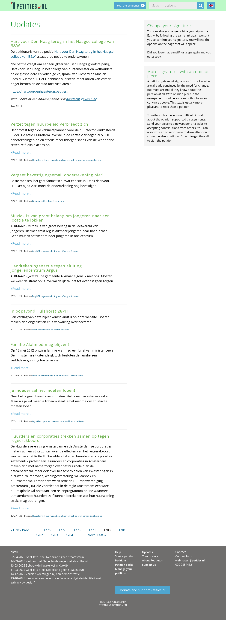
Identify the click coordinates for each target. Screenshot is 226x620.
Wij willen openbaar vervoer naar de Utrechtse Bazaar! (59, 421)
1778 (77, 530)
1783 (54, 535)
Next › (92, 535)
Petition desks (124, 564)
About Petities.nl (152, 560)
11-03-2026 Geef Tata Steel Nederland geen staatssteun (47, 570)
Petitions (120, 560)
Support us (149, 564)
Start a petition (124, 556)
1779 (92, 530)
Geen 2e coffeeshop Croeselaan (48, 200)
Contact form (183, 556)
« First (15, 530)
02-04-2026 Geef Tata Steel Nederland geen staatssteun (47, 557)
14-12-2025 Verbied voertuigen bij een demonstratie (45, 574)
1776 (46, 530)
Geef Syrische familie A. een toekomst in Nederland (57, 375)
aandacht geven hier (81, 99)
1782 (39, 535)
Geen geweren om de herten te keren (50, 329)
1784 (69, 535)
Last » (101, 535)
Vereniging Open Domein (113, 605)
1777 (62, 530)
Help (118, 552)
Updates (147, 552)
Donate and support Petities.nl (142, 590)
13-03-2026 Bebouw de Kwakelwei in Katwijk (39, 565)
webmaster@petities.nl (190, 560)
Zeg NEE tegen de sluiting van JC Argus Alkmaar (55, 251)
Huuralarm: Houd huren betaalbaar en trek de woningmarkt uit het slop (67, 160)
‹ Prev (24, 530)
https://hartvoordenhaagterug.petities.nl (40, 91)
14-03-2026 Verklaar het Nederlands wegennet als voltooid (49, 561)
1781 (122, 530)
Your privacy (150, 556)
